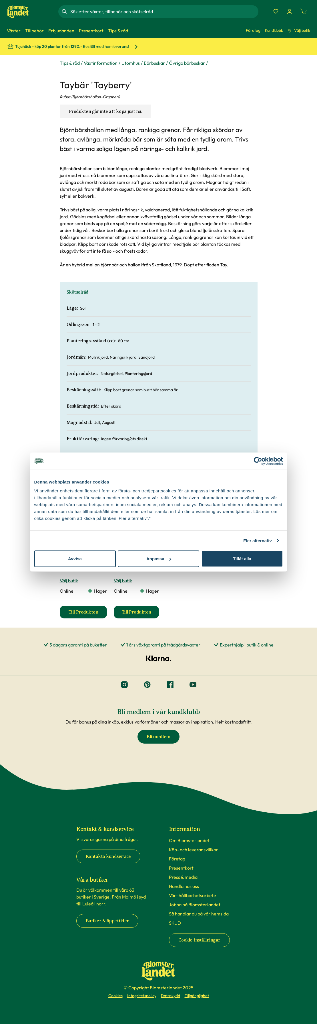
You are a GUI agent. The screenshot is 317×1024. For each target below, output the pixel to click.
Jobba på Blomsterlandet (194, 904)
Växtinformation (100, 63)
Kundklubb (274, 30)
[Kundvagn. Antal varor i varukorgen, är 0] (303, 11)
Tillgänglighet (197, 995)
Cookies (115, 995)
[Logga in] (289, 11)
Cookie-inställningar (199, 940)
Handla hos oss (184, 886)
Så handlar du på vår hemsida (199, 914)
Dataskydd (170, 995)
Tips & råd (70, 63)
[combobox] (164, 11)
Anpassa (158, 558)
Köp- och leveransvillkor (193, 849)
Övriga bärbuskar (187, 63)
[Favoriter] (276, 11)
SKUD (175, 923)
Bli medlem (158, 736)
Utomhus (130, 63)
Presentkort (181, 868)
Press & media (183, 877)
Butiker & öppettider (107, 920)
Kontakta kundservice (108, 856)
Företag (253, 30)
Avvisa (75, 558)
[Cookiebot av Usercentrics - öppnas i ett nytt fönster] (258, 461)
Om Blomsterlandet (189, 840)
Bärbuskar (154, 63)
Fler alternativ (257, 540)
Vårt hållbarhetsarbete (192, 895)
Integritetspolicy (141, 995)
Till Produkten (87, 614)
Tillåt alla (242, 558)
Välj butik (299, 30)
